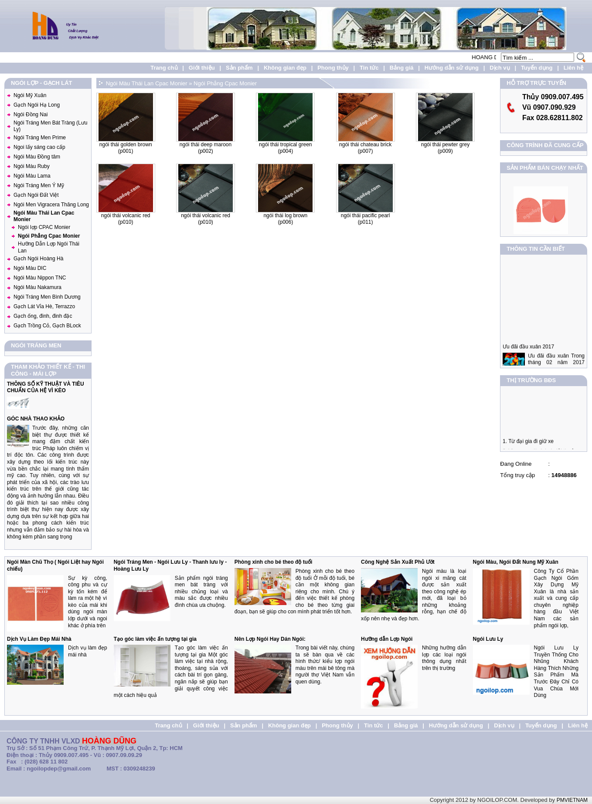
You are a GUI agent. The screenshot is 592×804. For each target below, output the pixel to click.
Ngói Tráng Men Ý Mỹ (39, 185)
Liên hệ (573, 67)
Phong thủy (333, 67)
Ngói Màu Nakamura (37, 287)
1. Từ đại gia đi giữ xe (528, 445)
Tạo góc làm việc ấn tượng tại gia (155, 639)
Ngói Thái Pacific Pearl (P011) (365, 218)
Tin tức (369, 67)
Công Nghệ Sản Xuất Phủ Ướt (398, 562)
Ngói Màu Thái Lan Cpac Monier (146, 83)
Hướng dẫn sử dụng (452, 67)
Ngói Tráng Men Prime (40, 138)
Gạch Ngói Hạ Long (37, 105)
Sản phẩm (239, 67)
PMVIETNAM (572, 800)
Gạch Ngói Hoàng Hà (38, 259)
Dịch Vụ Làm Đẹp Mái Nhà (39, 639)
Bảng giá (402, 67)
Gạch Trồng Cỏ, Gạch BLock (47, 326)
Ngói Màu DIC (30, 268)
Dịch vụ (500, 67)
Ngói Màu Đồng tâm (37, 157)
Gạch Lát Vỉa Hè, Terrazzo (44, 306)
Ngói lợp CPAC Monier (44, 227)
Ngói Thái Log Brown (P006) (285, 218)
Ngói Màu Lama (32, 176)
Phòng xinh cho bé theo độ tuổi (274, 562)
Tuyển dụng (537, 67)
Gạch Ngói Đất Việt (36, 195)
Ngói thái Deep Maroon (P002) (205, 148)
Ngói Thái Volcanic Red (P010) (125, 218)
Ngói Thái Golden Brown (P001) (125, 148)
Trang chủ (163, 67)
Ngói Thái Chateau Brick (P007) (365, 148)
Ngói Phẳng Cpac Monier (49, 236)
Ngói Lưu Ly (488, 639)
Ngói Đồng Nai (31, 114)
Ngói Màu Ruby (32, 166)
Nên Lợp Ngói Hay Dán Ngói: (270, 639)
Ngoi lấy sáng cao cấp (39, 147)
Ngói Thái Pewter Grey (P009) (445, 148)
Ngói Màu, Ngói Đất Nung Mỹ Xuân (515, 562)
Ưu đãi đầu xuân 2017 (528, 355)
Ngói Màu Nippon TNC (40, 278)
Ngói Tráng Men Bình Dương (47, 297)
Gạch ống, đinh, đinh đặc (43, 316)
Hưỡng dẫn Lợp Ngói (386, 639)
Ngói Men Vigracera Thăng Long (51, 205)
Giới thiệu (202, 67)
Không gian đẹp (285, 67)
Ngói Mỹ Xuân (30, 95)
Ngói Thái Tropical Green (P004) (285, 148)
